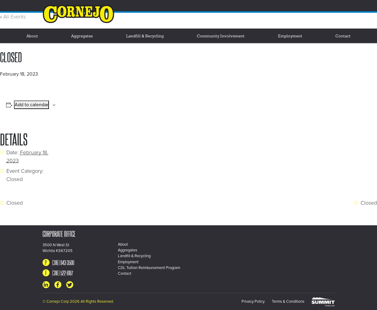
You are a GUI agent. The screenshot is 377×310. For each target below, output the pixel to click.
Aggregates (82, 36)
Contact (343, 36)
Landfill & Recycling (145, 36)
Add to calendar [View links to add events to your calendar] (31, 105)
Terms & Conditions (288, 301)
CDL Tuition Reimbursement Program (149, 267)
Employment (290, 36)
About (32, 36)
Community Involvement (221, 36)
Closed (14, 179)
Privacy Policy (253, 301)
